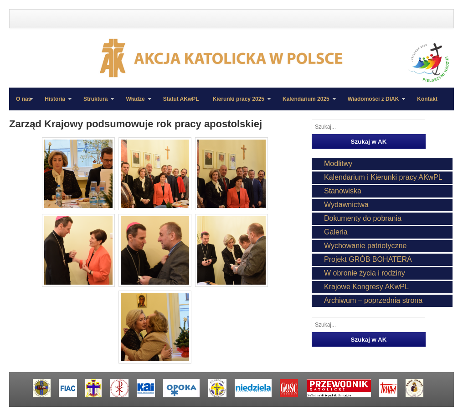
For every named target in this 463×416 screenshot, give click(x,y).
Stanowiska (342, 191)
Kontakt (427, 99)
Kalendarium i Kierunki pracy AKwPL (383, 177)
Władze (135, 103)
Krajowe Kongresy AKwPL (366, 287)
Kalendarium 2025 (306, 103)
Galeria (336, 232)
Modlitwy (338, 163)
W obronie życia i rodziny (364, 273)
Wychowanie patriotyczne (365, 246)
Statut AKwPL (181, 99)
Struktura (95, 103)
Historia (55, 103)
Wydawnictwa (346, 204)
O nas (23, 99)
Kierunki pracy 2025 (238, 103)
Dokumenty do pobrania (362, 218)
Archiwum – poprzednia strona (373, 300)
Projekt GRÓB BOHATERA (368, 259)
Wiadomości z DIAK (373, 103)
